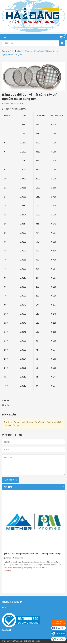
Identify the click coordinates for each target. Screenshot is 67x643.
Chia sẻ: (6, 400)
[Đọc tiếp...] (8, 571)
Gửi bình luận (11, 480)
